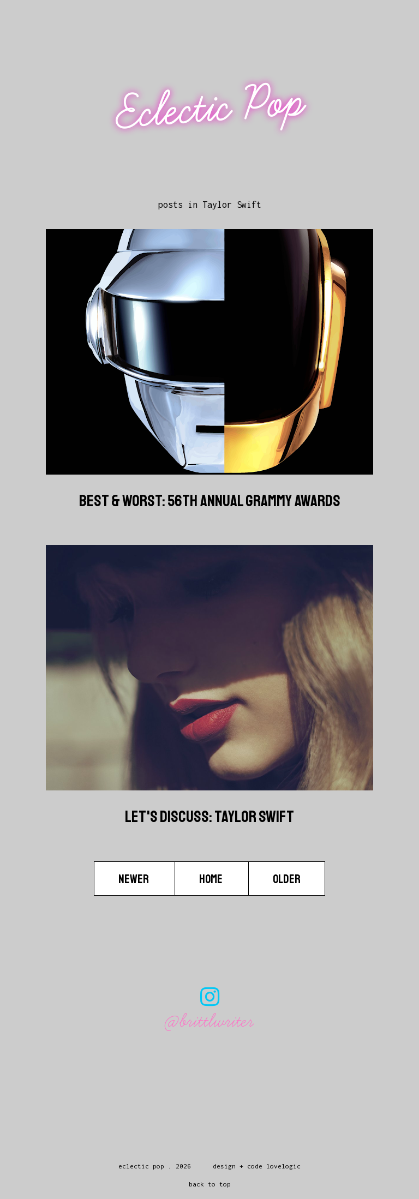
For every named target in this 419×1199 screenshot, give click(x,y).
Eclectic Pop (211, 107)
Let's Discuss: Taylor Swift (209, 816)
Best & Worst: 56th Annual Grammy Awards (209, 500)
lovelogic (283, 1166)
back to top (210, 1184)
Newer (134, 879)
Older (287, 879)
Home (211, 879)
